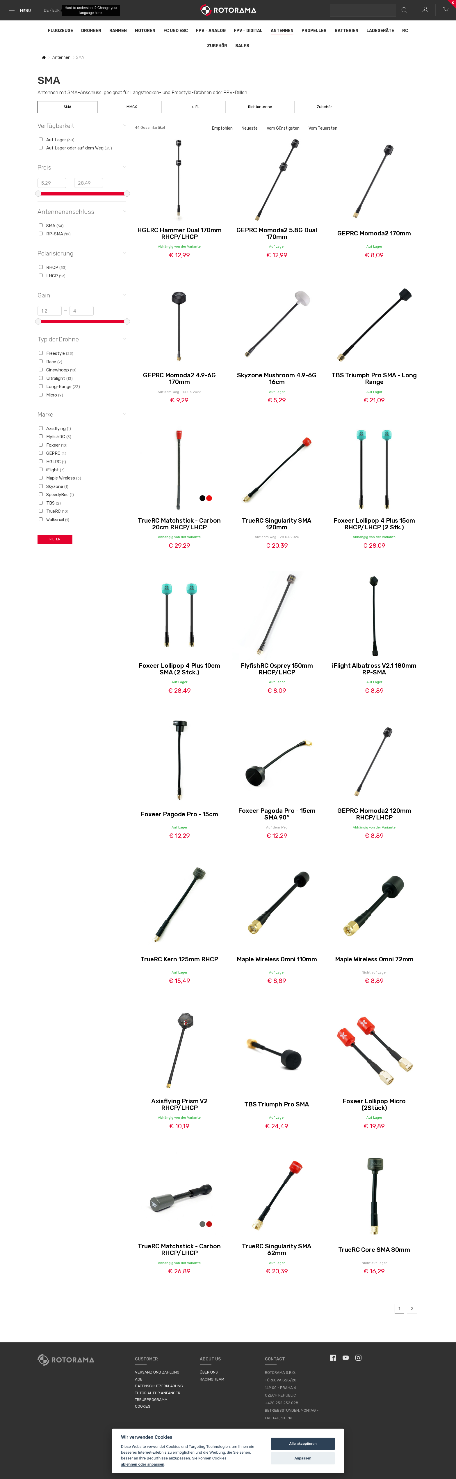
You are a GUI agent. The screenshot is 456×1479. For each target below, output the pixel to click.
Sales (242, 45)
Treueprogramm (151, 1399)
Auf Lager (56, 139)
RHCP (53, 267)
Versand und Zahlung (157, 1372)
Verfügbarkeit (82, 125)
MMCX (132, 107)
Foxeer (53, 445)
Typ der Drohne (82, 339)
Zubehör (217, 45)
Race (50, 361)
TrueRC (53, 511)
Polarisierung (82, 253)
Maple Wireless (60, 478)
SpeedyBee (56, 494)
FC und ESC (175, 30)
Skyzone (53, 486)
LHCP (52, 275)
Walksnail (54, 519)
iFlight (52, 470)
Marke (82, 414)
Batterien (346, 30)
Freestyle (56, 353)
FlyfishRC (55, 436)
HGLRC (52, 461)
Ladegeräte (380, 30)
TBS (50, 503)
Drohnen (91, 30)
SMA (67, 107)
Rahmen (118, 30)
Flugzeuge (60, 30)
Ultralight (56, 378)
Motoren (145, 30)
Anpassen (303, 1458)
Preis (82, 167)
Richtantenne (260, 107)
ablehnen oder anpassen (142, 1464)
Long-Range (59, 386)
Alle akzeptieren (303, 1443)
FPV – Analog (211, 30)
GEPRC (52, 453)
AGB (138, 1379)
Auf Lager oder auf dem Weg (75, 148)
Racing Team (212, 1379)
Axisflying (55, 428)
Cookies (142, 1406)
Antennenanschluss (82, 211)
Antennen (282, 30)
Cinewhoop (57, 370)
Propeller (314, 30)
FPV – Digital (248, 30)
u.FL (196, 107)
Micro (51, 395)
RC (405, 30)
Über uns (209, 1372)
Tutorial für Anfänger (157, 1393)
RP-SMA (55, 234)
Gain (82, 295)
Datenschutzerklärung (159, 1386)
